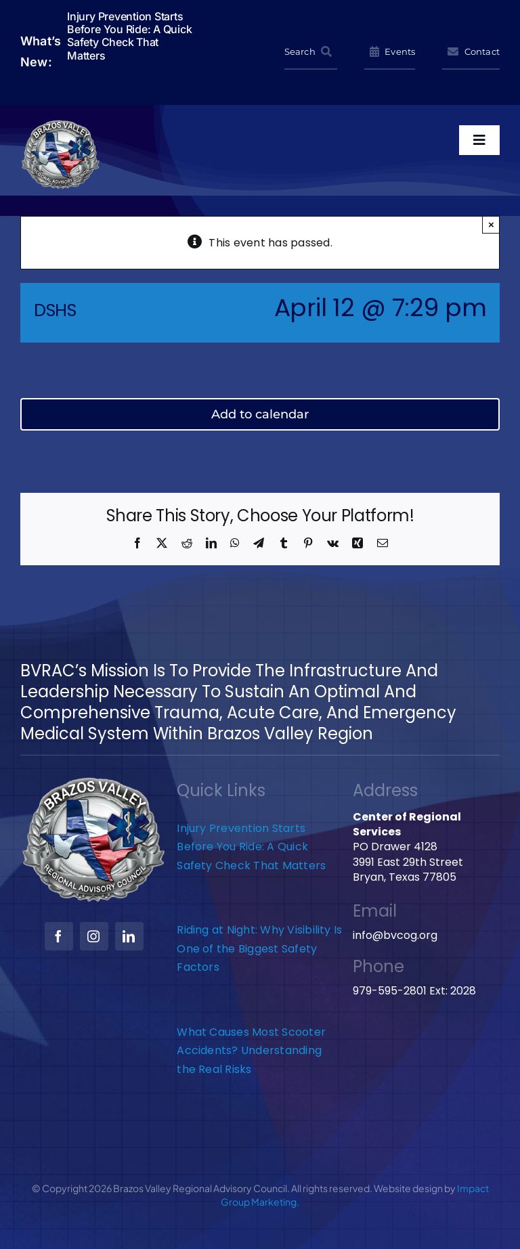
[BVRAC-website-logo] (60, 124)
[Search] (310, 52)
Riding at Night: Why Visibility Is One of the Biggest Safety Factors (259, 948)
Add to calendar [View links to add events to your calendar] (260, 414)
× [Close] (491, 224)
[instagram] (94, 936)
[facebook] (59, 936)
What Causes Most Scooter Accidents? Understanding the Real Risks (251, 1050)
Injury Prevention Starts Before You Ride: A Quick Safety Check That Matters (252, 846)
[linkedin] (129, 936)
